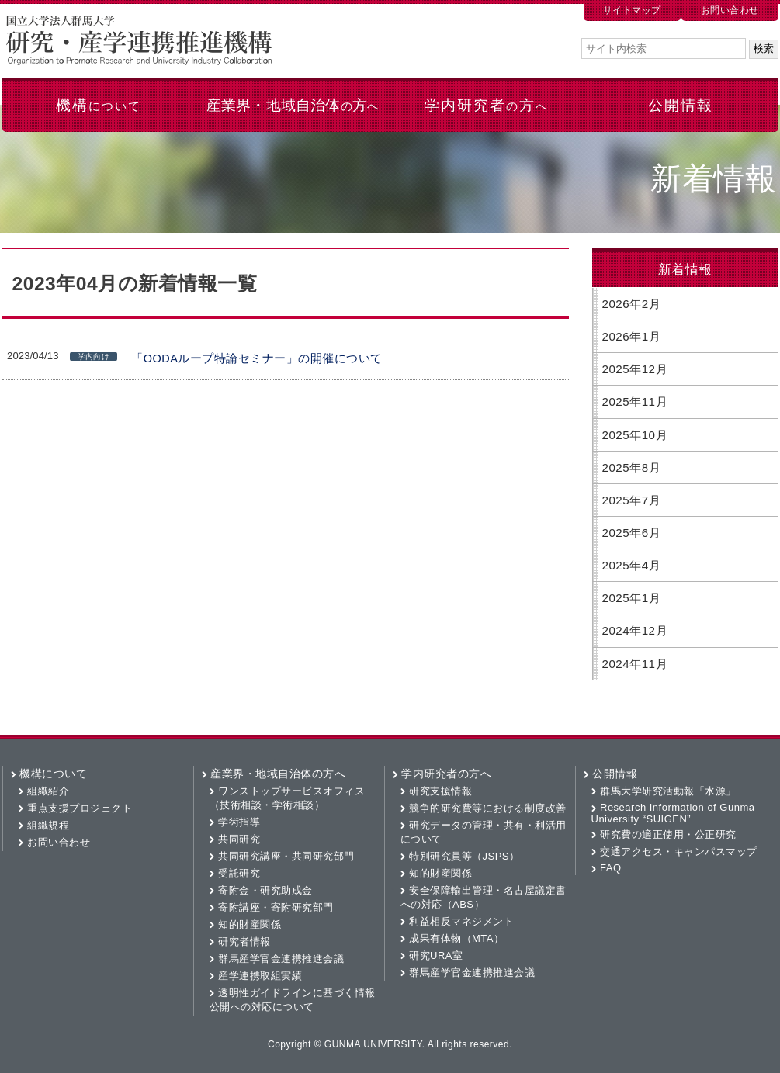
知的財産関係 (249, 924)
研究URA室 (436, 955)
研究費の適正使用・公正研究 (668, 834)
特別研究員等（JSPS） (464, 856)
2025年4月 (631, 565)
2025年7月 (631, 500)
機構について (53, 773)
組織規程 (48, 825)
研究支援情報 (440, 791)
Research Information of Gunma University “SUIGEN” (673, 813)
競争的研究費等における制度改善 (488, 808)
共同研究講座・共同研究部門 (286, 856)
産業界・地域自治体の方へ (277, 773)
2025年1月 (631, 597)
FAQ (611, 868)
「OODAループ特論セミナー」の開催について (257, 358)
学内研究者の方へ (446, 773)
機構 (98, 105)
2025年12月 (635, 369)
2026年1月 (631, 336)
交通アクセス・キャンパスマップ (678, 851)
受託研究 (239, 873)
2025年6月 (631, 532)
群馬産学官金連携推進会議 (281, 958)
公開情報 (680, 105)
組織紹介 (48, 791)
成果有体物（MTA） (456, 938)
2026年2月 (631, 303)
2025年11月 (635, 401)
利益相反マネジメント (461, 921)
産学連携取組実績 (260, 975)
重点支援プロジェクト (79, 808)
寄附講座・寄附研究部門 (276, 907)
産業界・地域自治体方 (292, 105)
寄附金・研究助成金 (265, 890)
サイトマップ (632, 10)
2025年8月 (631, 467)
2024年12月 (635, 630)
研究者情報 (244, 941)
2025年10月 (635, 434)
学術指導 (239, 822)
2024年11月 (635, 663)
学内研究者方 (486, 105)
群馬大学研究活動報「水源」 (668, 791)
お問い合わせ (730, 10)
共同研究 (239, 839)
